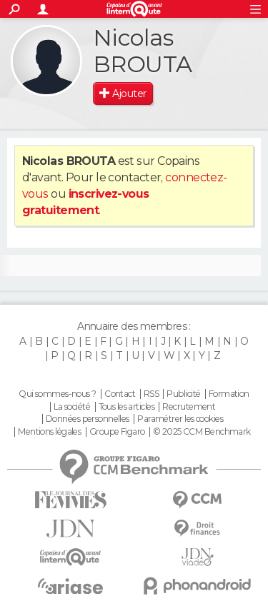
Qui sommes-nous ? (57, 394)
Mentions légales (49, 432)
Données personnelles (87, 419)
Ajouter (129, 93)
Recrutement (188, 407)
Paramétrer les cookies (180, 419)
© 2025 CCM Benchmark (202, 432)
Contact (119, 394)
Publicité (183, 394)
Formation (229, 394)
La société (72, 407)
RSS (151, 394)
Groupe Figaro (117, 432)
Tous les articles (126, 407)
